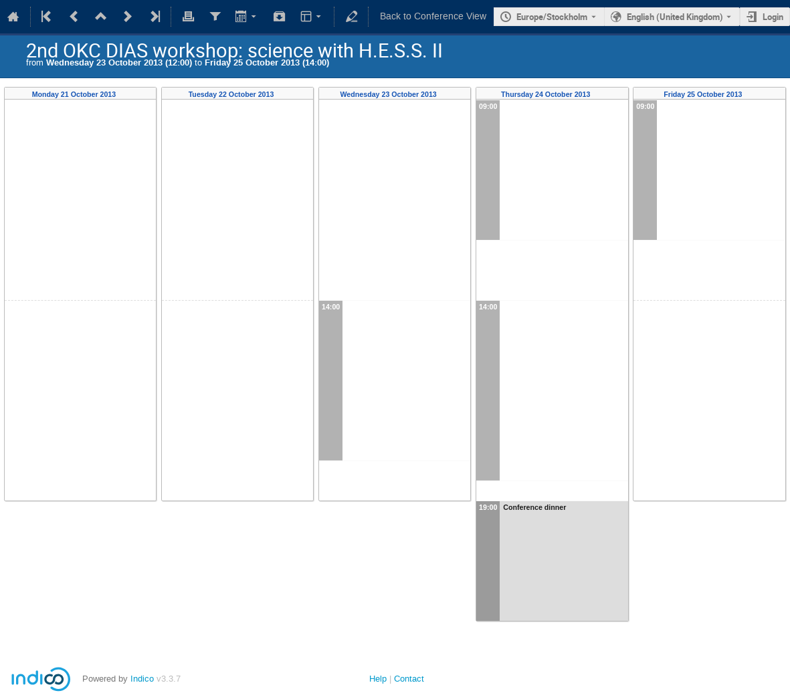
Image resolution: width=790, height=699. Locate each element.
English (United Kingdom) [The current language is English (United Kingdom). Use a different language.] (675, 17)
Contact (409, 678)
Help (378, 678)
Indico (142, 678)
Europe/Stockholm (551, 17)
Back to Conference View (433, 16)
